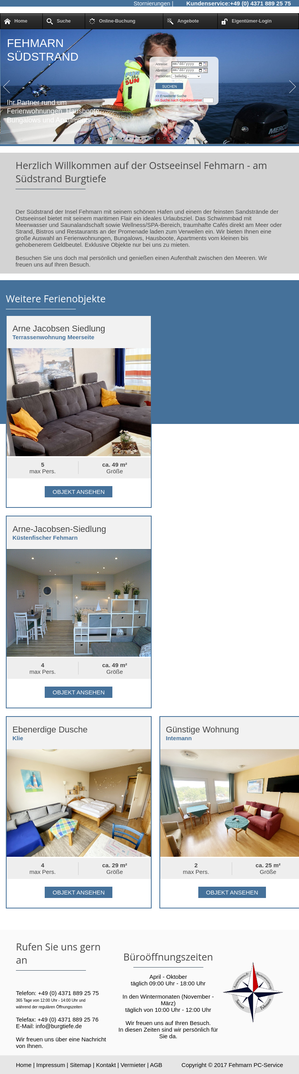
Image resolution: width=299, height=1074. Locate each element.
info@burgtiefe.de (59, 1026)
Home (15, 21)
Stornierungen (152, 3)
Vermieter (133, 1065)
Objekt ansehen (78, 491)
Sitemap (80, 1065)
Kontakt (106, 1065)
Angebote (183, 21)
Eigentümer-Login (247, 21)
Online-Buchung (112, 21)
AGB (156, 1065)
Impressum (50, 1065)
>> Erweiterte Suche (170, 97)
